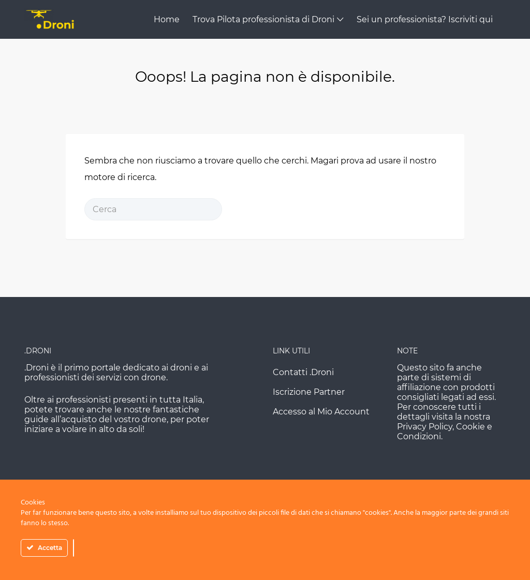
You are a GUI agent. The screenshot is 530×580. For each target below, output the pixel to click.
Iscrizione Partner (309, 392)
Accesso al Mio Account (321, 412)
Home (167, 19)
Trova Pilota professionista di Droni (263, 19)
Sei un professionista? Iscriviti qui (425, 19)
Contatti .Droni (303, 372)
